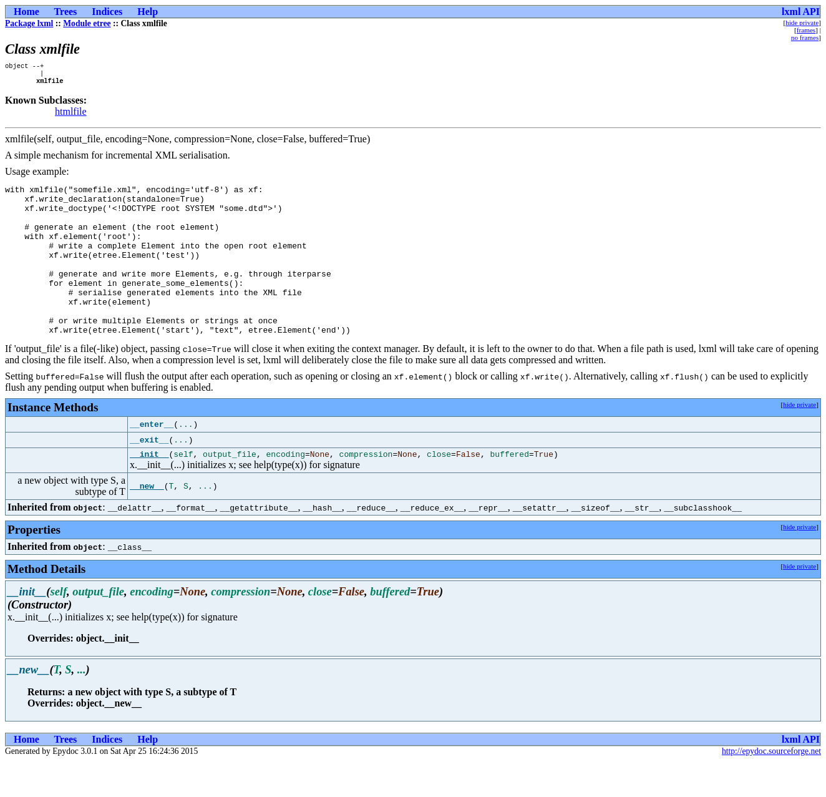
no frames (805, 37)
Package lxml (29, 23)
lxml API (801, 11)
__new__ (147, 521)
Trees (65, 11)
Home (26, 11)
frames (806, 30)
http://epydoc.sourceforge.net (771, 786)
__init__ (149, 489)
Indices (107, 11)
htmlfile (71, 115)
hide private (802, 22)
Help (147, 11)
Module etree (86, 23)
